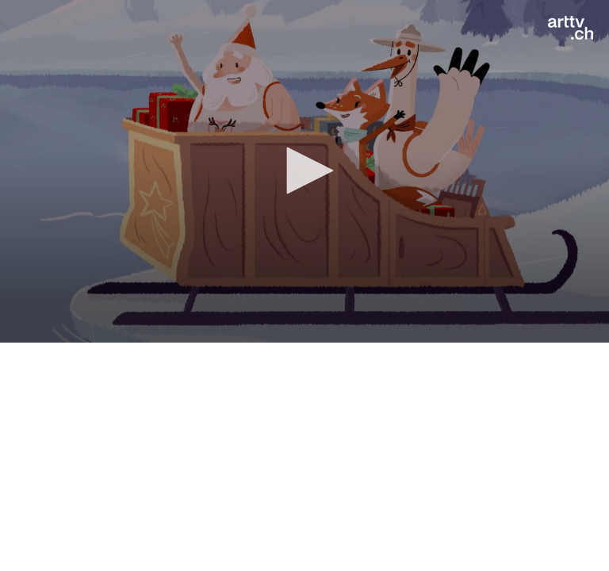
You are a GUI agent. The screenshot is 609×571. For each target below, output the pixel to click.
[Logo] (570, 28)
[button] (304, 170)
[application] (304, 171)
